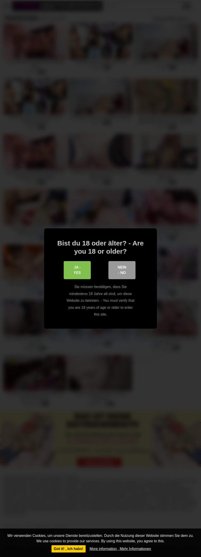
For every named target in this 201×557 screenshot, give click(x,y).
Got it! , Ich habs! (68, 549)
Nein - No (122, 270)
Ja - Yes (77, 270)
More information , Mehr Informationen (120, 549)
